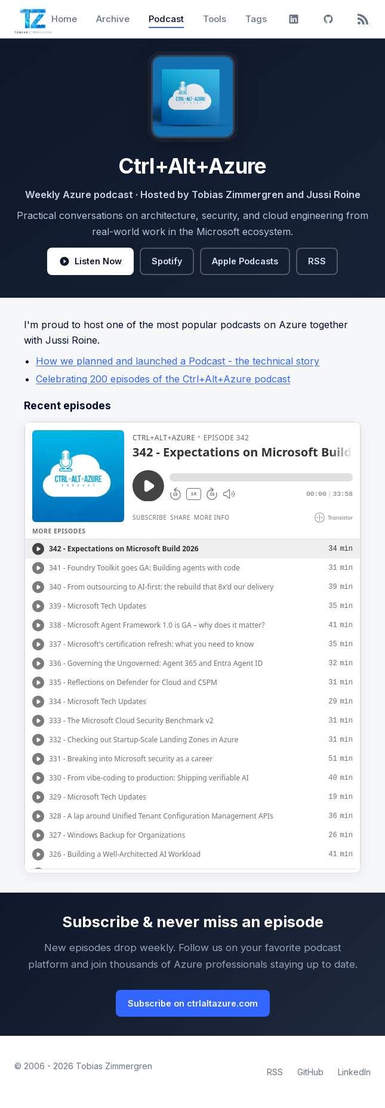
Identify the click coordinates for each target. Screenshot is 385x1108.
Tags (256, 18)
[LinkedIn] (293, 19)
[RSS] (363, 19)
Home (64, 18)
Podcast (166, 18)
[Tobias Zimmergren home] (32, 19)
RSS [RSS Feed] (275, 1072)
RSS (317, 261)
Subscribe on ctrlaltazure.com (193, 1003)
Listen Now (90, 261)
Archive (113, 18)
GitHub (310, 1072)
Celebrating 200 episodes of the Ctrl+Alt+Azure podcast (163, 379)
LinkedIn (354, 1072)
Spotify (167, 261)
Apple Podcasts (245, 261)
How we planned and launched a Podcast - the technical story (177, 361)
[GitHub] (328, 19)
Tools (214, 18)
